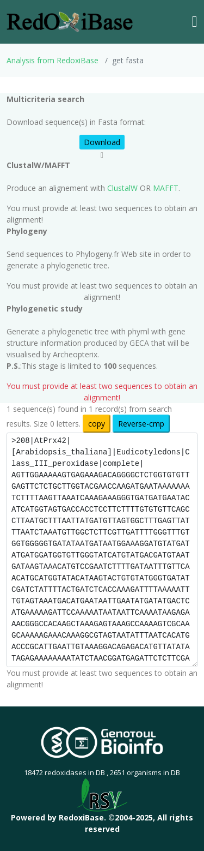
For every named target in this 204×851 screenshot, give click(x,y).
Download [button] (102, 142)
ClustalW (122, 188)
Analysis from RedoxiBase (52, 60)
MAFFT (165, 188)
